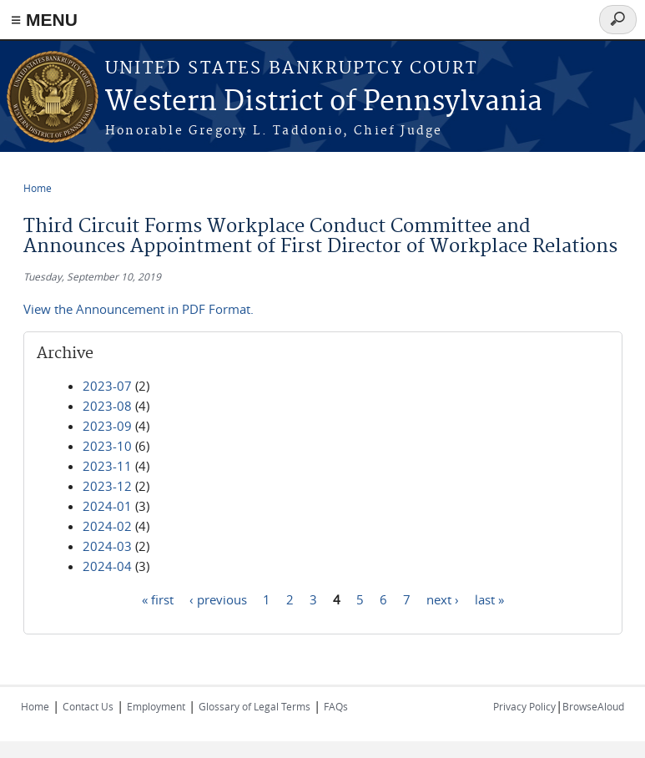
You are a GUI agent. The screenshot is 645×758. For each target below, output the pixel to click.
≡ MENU (44, 19)
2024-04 (107, 566)
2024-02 (107, 526)
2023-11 (107, 465)
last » (489, 598)
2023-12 (107, 486)
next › (442, 598)
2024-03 (107, 546)
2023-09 (107, 425)
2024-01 (107, 506)
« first (158, 598)
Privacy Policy (524, 706)
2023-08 (107, 405)
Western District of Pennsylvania (323, 102)
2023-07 (107, 385)
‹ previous (218, 598)
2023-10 (107, 445)
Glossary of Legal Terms (254, 706)
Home (37, 188)
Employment (156, 706)
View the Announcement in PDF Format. (138, 309)
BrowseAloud (593, 706)
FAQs (336, 706)
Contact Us (88, 706)
